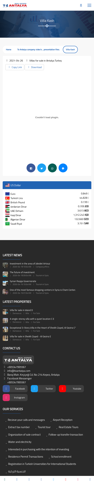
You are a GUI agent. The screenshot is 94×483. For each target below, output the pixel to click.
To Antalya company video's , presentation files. (38, 49)
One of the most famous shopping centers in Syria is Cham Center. (43, 290)
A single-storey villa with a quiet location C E (32, 319)
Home (8, 49)
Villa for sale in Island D (21, 310)
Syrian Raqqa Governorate (23, 281)
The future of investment (22, 272)
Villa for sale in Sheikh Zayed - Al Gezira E (30, 336)
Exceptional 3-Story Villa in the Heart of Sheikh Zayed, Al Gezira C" (43, 328)
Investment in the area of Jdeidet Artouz (30, 263)
